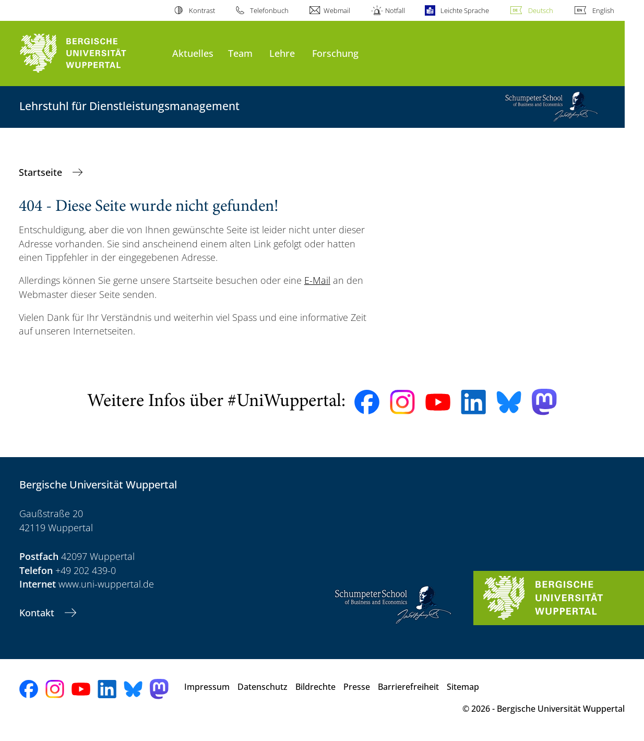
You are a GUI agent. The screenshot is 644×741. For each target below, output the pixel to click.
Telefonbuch (269, 10)
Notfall (395, 10)
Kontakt (38, 612)
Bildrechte (315, 686)
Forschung (335, 52)
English (603, 10)
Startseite (42, 172)
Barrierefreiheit (408, 686)
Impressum (207, 686)
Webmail (337, 10)
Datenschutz (262, 686)
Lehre (282, 52)
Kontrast (202, 10)
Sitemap (463, 686)
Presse (356, 686)
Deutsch (540, 10)
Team (240, 52)
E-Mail (317, 280)
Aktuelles (192, 52)
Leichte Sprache (464, 10)
